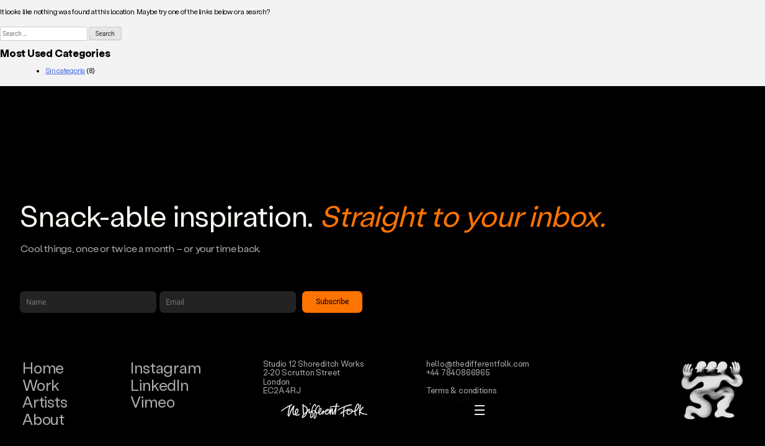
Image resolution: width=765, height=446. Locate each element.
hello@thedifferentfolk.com (477, 363)
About (43, 419)
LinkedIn (159, 385)
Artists (44, 401)
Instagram (165, 367)
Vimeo (152, 401)
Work (41, 385)
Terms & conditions (461, 390)
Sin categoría (65, 70)
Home (43, 367)
